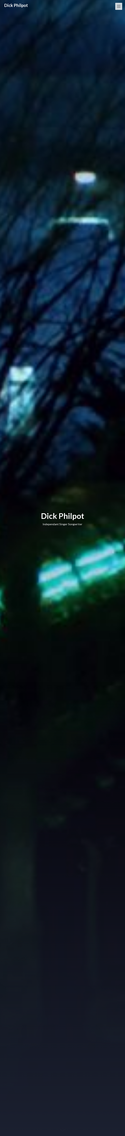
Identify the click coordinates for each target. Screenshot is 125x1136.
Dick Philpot (16, 5)
